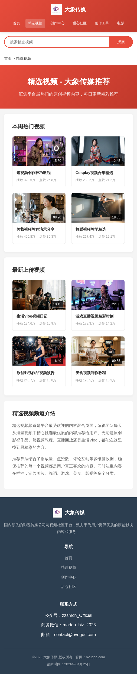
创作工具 (102, 23)
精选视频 (35, 23)
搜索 (121, 42)
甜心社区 (80, 23)
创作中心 (57, 23)
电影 (120, 23)
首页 (16, 23)
